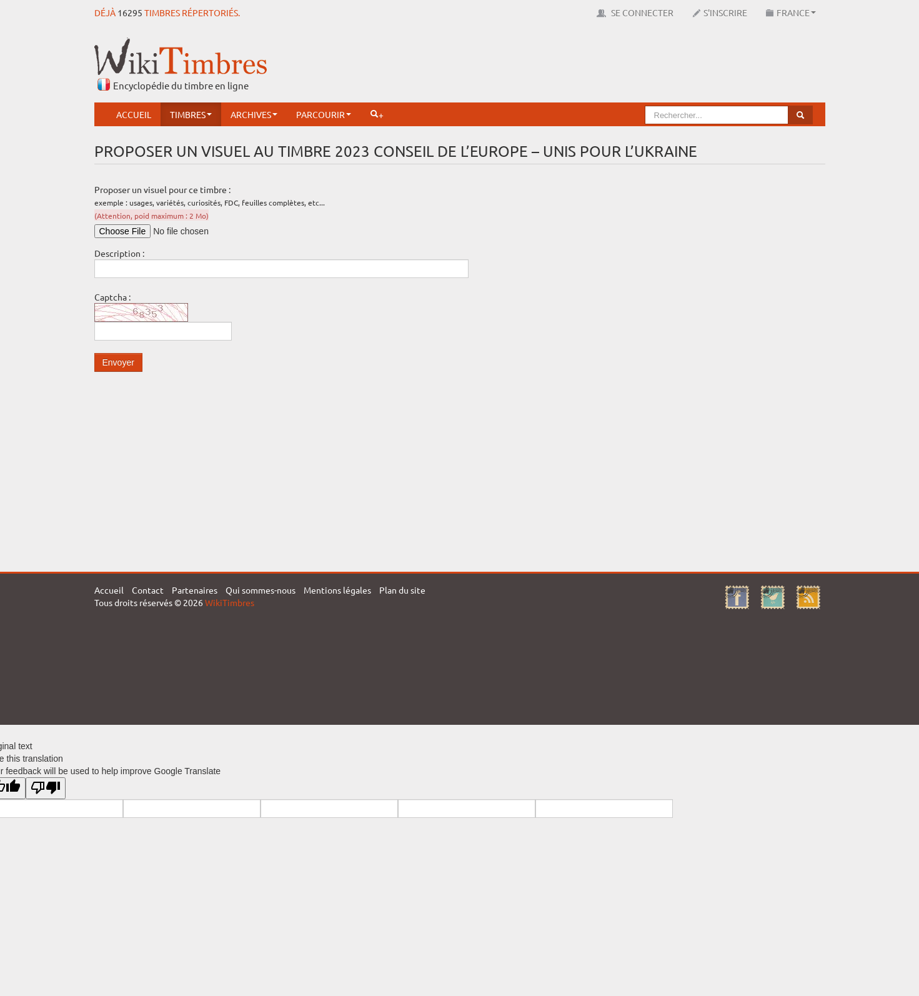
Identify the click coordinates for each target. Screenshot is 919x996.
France (791, 12)
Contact (148, 589)
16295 (129, 12)
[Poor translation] (46, 788)
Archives (254, 114)
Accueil (133, 114)
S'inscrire (719, 12)
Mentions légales (337, 589)
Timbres (191, 114)
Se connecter (635, 12)
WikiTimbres (229, 602)
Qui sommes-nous (261, 589)
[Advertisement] (597, 65)
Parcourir (323, 114)
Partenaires (194, 589)
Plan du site (402, 589)
